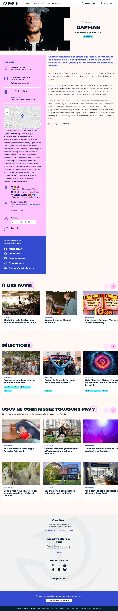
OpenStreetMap (33, 128)
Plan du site (97, 608)
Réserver (15, 97)
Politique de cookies (83, 608)
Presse (62, 608)
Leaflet (22, 128)
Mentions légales (23, 608)
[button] (22, 116)
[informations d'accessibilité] (23, 222)
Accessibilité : (44, 608)
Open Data (70, 608)
